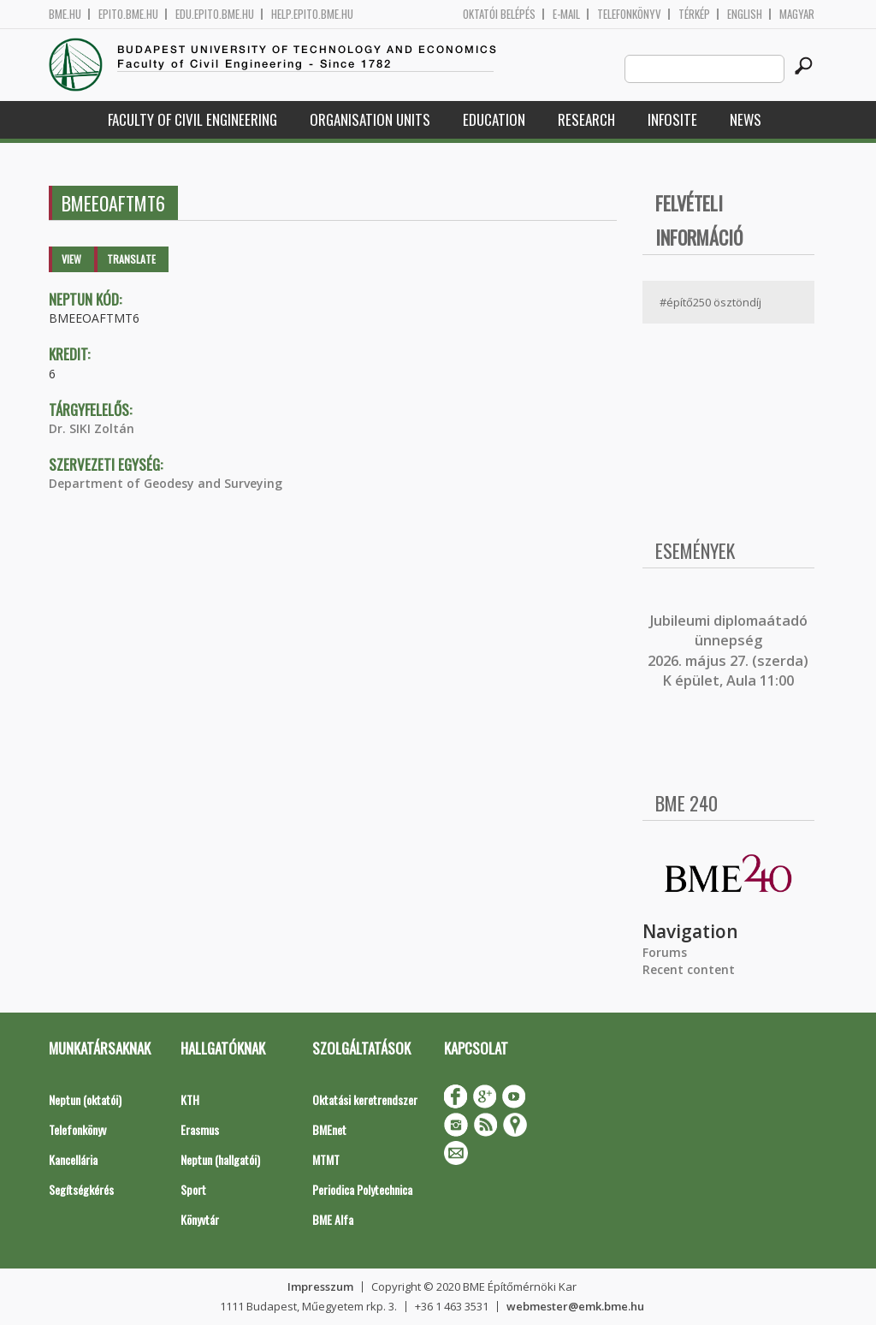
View (71, 259)
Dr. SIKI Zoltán (91, 428)
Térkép (694, 14)
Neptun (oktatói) (85, 1099)
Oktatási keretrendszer (364, 1099)
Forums (664, 952)
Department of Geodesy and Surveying (165, 483)
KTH (190, 1099)
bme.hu (65, 14)
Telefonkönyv (629, 14)
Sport (193, 1189)
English (744, 14)
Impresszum (320, 1286)
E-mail (566, 14)
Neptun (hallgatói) (220, 1159)
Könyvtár (200, 1219)
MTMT (326, 1159)
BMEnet (329, 1129)
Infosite (672, 119)
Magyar (796, 14)
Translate (131, 259)
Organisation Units (370, 119)
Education (494, 119)
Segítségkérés (81, 1189)
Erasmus (200, 1129)
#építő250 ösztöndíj (710, 302)
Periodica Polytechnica (362, 1189)
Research (586, 119)
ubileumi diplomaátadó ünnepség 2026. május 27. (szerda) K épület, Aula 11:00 (728, 650)
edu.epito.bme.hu (214, 14)
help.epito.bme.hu (312, 14)
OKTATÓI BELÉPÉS (499, 14)
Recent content (688, 969)
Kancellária (73, 1159)
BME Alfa (332, 1219)
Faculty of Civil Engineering (192, 119)
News (745, 119)
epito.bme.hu (128, 14)
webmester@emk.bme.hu (575, 1306)
